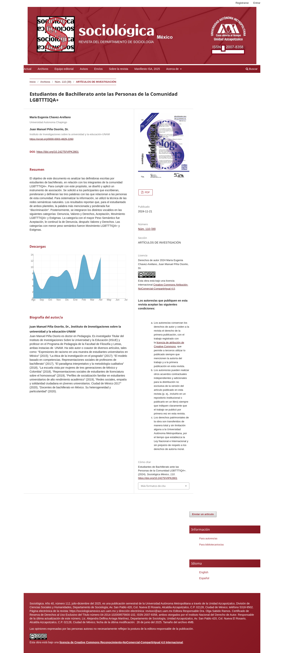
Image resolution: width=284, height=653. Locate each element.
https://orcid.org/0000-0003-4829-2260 (51, 138)
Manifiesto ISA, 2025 (147, 68)
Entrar (256, 2)
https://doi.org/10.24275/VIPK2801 (57, 151)
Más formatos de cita (153, 486)
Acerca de (172, 68)
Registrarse (242, 2)
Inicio (33, 81)
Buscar (252, 68)
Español (204, 578)
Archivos (43, 68)
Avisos (84, 68)
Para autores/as (208, 538)
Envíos (98, 68)
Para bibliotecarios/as (211, 544)
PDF (147, 192)
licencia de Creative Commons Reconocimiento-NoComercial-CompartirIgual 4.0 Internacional (121, 642)
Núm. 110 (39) (63, 81)
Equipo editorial (64, 68)
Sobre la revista (118, 68)
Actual (27, 68)
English (203, 572)
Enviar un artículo (203, 514)
